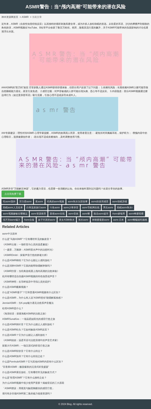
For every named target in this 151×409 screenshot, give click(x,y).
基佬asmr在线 (57, 213)
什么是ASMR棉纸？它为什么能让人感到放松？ (27, 260)
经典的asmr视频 (55, 201)
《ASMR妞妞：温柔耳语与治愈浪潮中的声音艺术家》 (30, 340)
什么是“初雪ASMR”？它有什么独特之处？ (24, 377)
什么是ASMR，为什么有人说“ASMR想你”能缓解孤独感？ (32, 297)
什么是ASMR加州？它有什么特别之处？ (23, 356)
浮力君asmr (25, 201)
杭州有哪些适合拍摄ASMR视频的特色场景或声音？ (29, 276)
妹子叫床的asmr (46, 219)
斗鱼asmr (55, 207)
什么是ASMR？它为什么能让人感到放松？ (24, 335)
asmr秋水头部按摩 (78, 201)
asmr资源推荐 (38, 213)
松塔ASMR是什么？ (12, 308)
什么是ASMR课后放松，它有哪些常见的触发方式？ (29, 372)
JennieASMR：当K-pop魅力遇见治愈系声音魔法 (28, 303)
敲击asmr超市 (101, 213)
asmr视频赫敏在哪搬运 (15, 213)
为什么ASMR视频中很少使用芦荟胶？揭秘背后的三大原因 (33, 383)
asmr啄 (86, 213)
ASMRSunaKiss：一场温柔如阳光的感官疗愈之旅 (28, 319)
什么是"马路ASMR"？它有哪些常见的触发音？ (27, 239)
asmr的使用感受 (100, 201)
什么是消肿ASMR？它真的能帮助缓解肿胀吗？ (27, 265)
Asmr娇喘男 (118, 213)
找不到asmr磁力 (11, 219)
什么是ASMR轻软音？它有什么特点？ (22, 351)
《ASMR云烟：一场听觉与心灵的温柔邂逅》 (26, 244)
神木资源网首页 (9, 17)
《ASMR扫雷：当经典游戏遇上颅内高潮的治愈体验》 (30, 271)
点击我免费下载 (12, 194)
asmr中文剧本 (9, 233)
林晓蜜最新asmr (100, 219)
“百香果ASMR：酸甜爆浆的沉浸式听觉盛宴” (25, 367)
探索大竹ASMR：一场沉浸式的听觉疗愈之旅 (26, 345)
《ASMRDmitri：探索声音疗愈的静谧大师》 (25, 255)
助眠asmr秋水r (125, 207)
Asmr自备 (29, 219)
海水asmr (83, 219)
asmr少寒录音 (71, 207)
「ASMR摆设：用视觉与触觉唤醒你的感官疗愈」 (28, 388)
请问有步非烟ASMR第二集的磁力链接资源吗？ (27, 393)
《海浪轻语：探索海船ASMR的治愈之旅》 (24, 313)
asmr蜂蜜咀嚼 (136, 213)
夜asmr (39, 201)
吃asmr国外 (9, 201)
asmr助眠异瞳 (119, 201)
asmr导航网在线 (90, 207)
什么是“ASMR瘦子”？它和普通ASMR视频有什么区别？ (31, 292)
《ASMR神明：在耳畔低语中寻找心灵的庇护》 (27, 281)
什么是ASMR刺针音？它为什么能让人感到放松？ (28, 324)
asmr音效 (73, 213)
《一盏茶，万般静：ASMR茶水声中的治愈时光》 (28, 249)
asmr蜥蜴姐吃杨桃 (137, 219)
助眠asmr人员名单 (13, 207)
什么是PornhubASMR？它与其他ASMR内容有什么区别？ (32, 361)
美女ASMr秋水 (67, 219)
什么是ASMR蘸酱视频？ (15, 287)
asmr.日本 (118, 219)
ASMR (25, 17)
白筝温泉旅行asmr (36, 207)
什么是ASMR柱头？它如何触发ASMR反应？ (25, 329)
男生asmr (108, 207)
